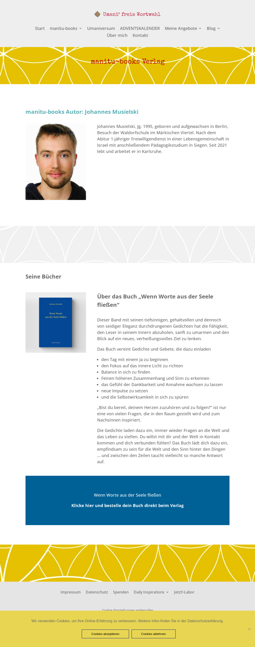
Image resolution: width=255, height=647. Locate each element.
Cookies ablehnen (153, 634)
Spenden (121, 592)
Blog (211, 29)
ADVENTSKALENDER (140, 29)
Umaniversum (101, 29)
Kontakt (140, 36)
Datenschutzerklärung (205, 621)
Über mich (117, 36)
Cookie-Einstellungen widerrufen (127, 610)
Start (40, 29)
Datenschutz (97, 592)
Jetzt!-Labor (184, 592)
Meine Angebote (181, 29)
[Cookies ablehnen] (249, 629)
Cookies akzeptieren (105, 634)
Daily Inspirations (149, 592)
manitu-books (63, 29)
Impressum (71, 592)
